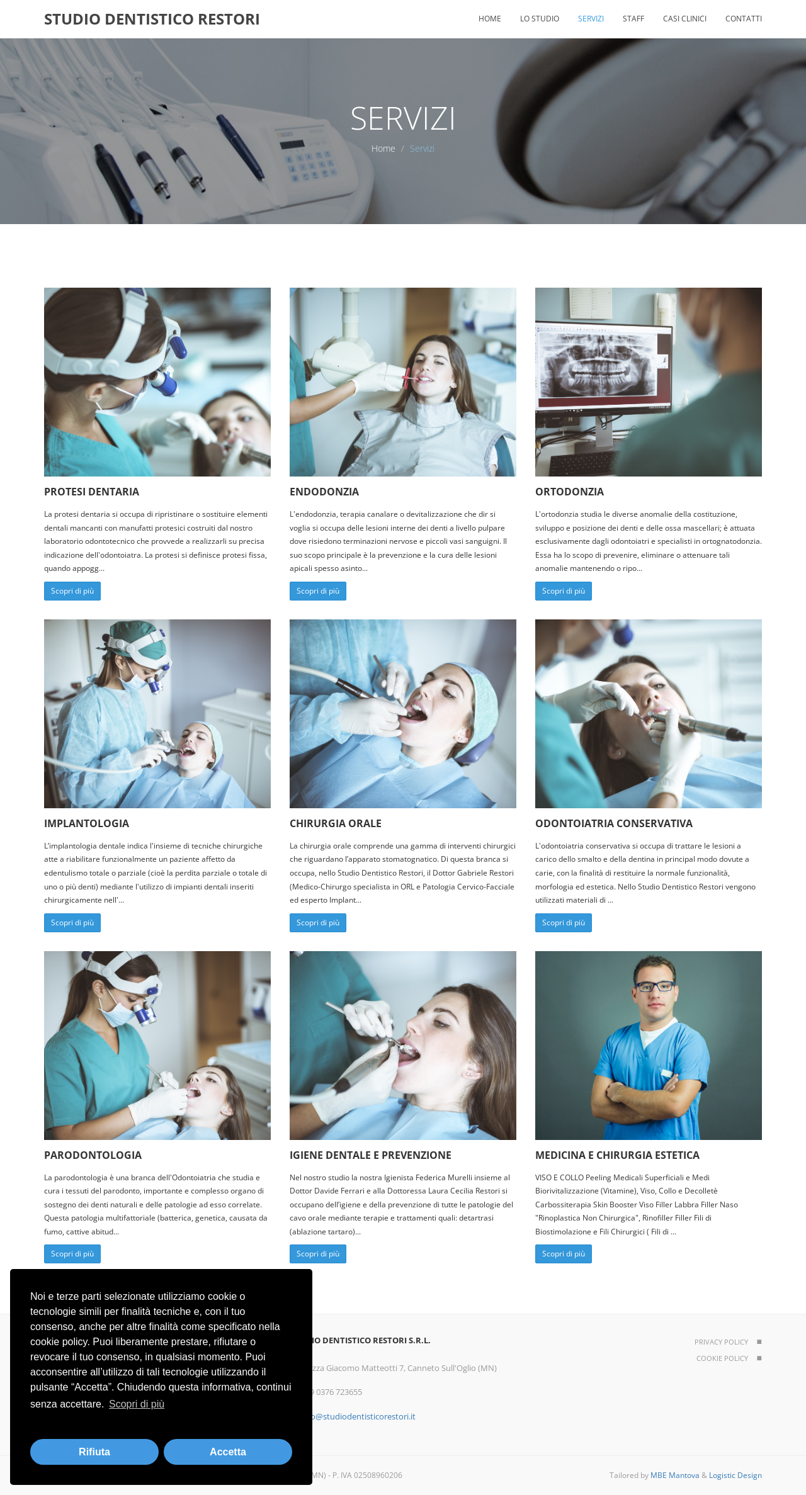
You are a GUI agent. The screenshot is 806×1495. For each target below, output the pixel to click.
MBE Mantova (675, 1475)
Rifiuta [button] (94, 1452)
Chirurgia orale (336, 823)
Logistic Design (735, 1475)
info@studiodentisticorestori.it (358, 1416)
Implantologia (86, 823)
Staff (633, 18)
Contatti (743, 18)
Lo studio (539, 18)
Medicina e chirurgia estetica (617, 1155)
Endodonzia (324, 492)
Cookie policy (722, 1358)
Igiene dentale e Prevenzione (370, 1155)
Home (490, 18)
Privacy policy (721, 1341)
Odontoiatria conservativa (614, 823)
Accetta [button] (228, 1452)
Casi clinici (685, 18)
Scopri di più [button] (136, 1404)
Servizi (591, 18)
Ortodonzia (569, 492)
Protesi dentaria (91, 492)
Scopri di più (72, 590)
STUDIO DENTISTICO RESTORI (152, 18)
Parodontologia (93, 1155)
